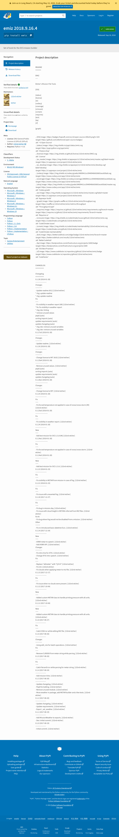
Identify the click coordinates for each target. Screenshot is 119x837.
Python (10, 221)
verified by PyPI (23, 88)
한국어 (114, 819)
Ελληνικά (59, 819)
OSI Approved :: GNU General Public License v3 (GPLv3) (18, 175)
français (23, 819)
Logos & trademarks (45, 770)
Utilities (10, 243)
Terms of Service (102, 761)
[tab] (17, 63)
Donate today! (59, 794)
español (16, 819)
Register (110, 15)
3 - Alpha (10, 160)
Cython (10, 218)
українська (50, 819)
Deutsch (66, 819)
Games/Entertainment (15, 241)
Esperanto (106, 819)
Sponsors (91, 15)
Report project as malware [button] (17, 257)
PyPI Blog (44, 761)
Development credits (73, 773)
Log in (101, 15)
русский (92, 819)
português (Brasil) (40, 819)
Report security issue (103, 764)
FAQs (16, 773)
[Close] (116, 3)
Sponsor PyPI (74, 770)
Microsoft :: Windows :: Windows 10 (16, 210)
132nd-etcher (18, 144)
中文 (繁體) (84, 819)
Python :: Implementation (17, 229)
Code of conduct (102, 767)
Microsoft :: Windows (15, 190)
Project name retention (15, 770)
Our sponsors (45, 773)
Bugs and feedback (74, 761)
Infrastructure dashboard (44, 764)
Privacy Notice (102, 770)
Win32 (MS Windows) (15, 167)
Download (10, 130)
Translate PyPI (73, 767)
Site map (59, 807)
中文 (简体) (74, 819)
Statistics (45, 767)
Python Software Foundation (58, 801)
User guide (15, 767)
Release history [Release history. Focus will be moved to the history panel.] (12, 69)
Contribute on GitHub (73, 764)
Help (74, 15)
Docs (82, 15)
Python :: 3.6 (12, 226)
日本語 (30, 819)
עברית (99, 819)
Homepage (11, 126)
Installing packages (15, 761)
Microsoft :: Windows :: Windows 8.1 (16, 205)
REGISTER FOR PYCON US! (61, 6)
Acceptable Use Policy (102, 773)
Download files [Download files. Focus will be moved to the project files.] (12, 75)
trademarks (81, 798)
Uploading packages (15, 764)
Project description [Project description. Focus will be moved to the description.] (14, 63)
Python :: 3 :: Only (13, 223)
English (10, 183)
